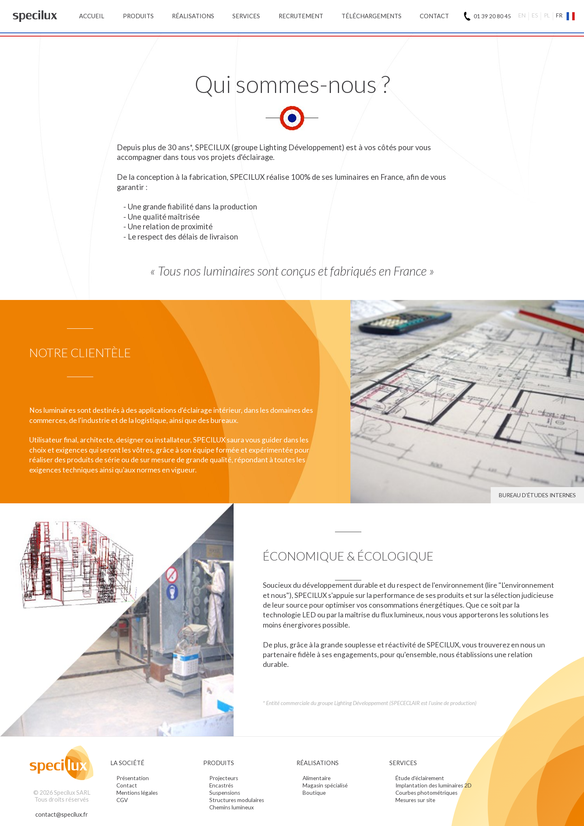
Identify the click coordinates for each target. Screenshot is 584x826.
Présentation (132, 778)
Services (246, 16)
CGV (122, 800)
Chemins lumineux (231, 807)
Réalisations (193, 16)
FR (559, 15)
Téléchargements (371, 16)
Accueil (91, 16)
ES (535, 15)
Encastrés (221, 785)
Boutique (314, 792)
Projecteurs (223, 778)
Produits (138, 16)
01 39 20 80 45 (492, 16)
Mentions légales (137, 792)
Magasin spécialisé (325, 785)
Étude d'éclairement (419, 778)
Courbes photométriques (426, 792)
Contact (434, 16)
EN (522, 15)
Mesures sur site (415, 800)
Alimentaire (317, 778)
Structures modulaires (236, 800)
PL (547, 15)
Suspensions (224, 792)
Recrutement (301, 16)
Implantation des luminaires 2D (433, 785)
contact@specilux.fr (61, 814)
